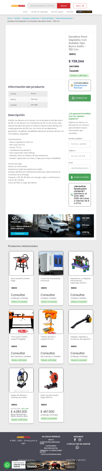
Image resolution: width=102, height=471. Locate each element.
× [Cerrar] (76, 461)
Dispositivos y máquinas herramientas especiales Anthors (79, 281)
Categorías (51, 445)
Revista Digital (57, 12)
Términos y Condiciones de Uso (51, 451)
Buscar (64, 6)
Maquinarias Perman (80, 86)
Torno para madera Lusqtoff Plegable (20, 338)
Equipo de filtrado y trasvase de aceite (20, 396)
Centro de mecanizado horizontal (46, 281)
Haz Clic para (20, 465)
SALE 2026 (84, 12)
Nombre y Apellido (75, 139)
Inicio (25, 12)
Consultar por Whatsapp (79, 99)
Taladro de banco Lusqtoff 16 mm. (49, 338)
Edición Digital (51, 448)
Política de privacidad (51, 454)
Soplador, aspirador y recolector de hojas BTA (80, 339)
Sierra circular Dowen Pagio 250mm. (51, 396)
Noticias (70, 12)
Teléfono (72, 151)
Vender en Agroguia (39, 12)
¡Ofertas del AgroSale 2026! (50, 442)
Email (71, 163)
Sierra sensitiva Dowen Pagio (18, 279)
